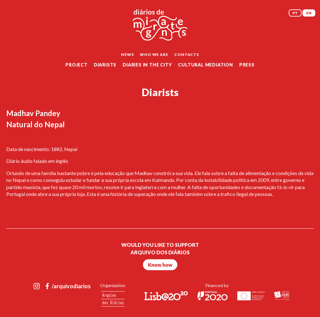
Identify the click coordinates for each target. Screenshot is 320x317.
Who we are (154, 54)
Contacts (186, 54)
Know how (160, 265)
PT (295, 13)
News (127, 54)
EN (309, 13)
